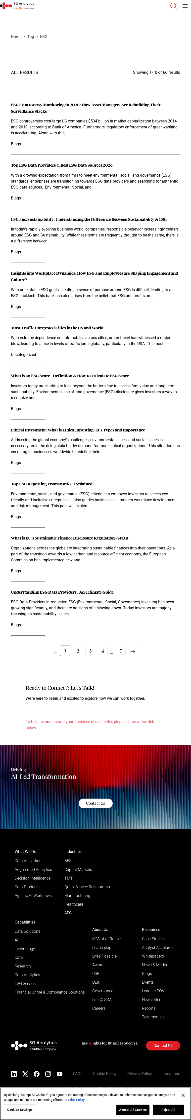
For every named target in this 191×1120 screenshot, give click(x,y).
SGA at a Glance (106, 938)
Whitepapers (153, 956)
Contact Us (95, 803)
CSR (95, 973)
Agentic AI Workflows (33, 895)
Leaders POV (153, 991)
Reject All (168, 1110)
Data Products (27, 887)
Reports (148, 1008)
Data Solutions (27, 931)
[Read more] (95, 124)
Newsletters (152, 999)
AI (16, 940)
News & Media (154, 965)
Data (19, 957)
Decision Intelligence (32, 878)
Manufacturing (77, 895)
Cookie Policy (105, 1073)
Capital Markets (78, 869)
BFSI (68, 860)
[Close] (183, 1095)
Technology (25, 948)
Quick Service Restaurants (87, 887)
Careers (98, 1008)
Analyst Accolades (158, 947)
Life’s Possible (104, 956)
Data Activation (28, 860)
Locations (171, 1073)
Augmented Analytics (33, 869)
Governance (102, 991)
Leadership (101, 947)
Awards (98, 965)
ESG (44, 36)
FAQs (77, 1073)
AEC (68, 913)
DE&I (96, 982)
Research (23, 966)
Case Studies (153, 938)
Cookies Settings (19, 1110)
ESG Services (26, 983)
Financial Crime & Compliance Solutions (50, 992)
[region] (95, 1103)
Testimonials (153, 1017)
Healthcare (73, 904)
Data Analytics (27, 974)
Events (148, 982)
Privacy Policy (139, 1073)
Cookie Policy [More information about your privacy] (75, 1100)
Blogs (147, 973)
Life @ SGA (102, 999)
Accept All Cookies (133, 1110)
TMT (68, 878)
